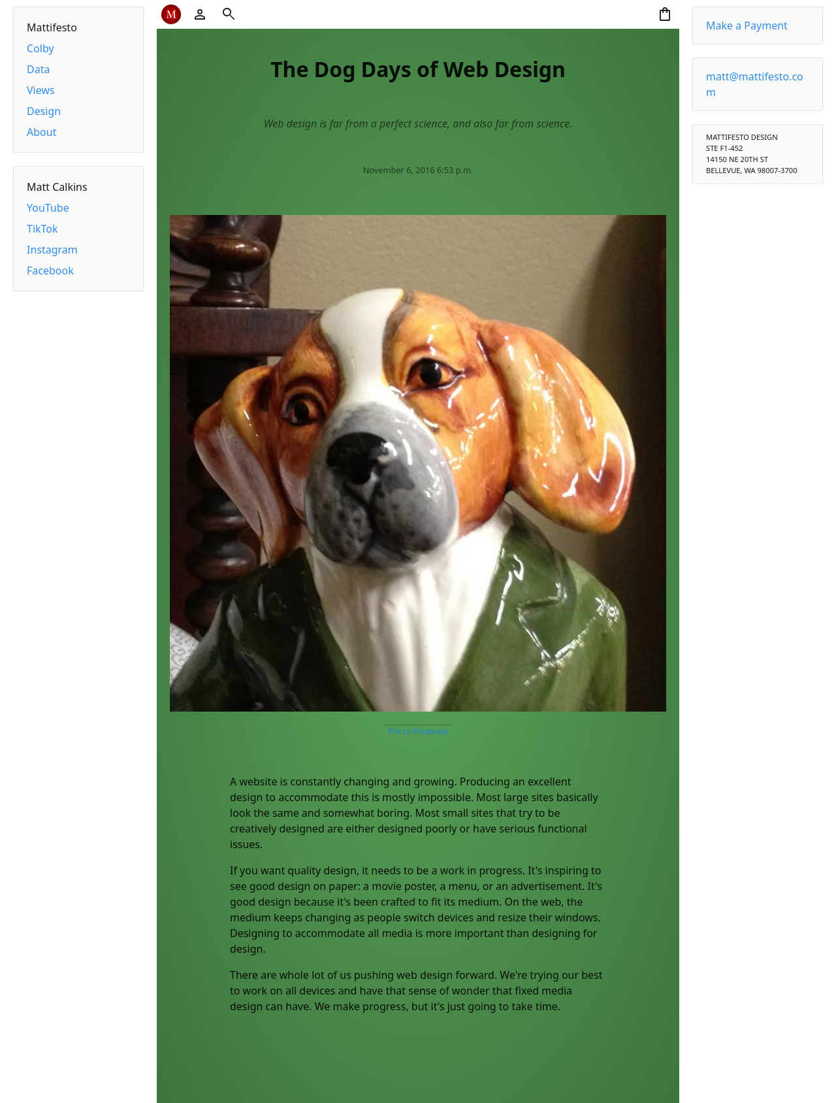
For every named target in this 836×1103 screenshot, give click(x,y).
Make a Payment (747, 25)
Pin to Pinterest (418, 731)
